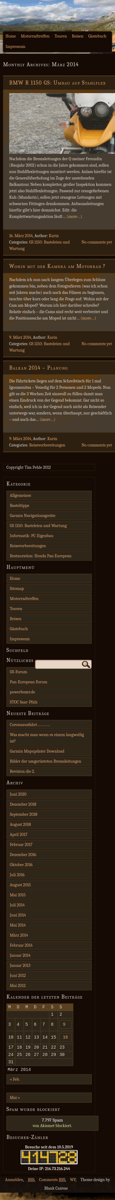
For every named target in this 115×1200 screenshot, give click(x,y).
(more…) (74, 216)
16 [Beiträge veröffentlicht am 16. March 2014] (65, 1040)
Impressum (15, 46)
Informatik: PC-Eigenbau (31, 535)
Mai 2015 (18, 895)
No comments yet (97, 242)
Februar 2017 (21, 844)
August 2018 (20, 824)
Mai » (15, 1105)
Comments (52, 1187)
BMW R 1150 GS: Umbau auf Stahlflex (57, 83)
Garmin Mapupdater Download (37, 751)
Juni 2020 (18, 794)
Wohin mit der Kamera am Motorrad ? (57, 266)
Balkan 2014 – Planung (38, 368)
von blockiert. (52, 1130)
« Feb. (15, 1086)
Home (11, 36)
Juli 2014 (17, 905)
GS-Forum (18, 671)
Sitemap (17, 588)
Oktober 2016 (21, 864)
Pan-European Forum (28, 682)
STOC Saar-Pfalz (23, 702)
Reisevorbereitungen (47, 445)
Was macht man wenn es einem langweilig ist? (47, 738)
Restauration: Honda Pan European (40, 555)
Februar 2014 (21, 945)
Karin (54, 235)
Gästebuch (97, 36)
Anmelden (14, 1187)
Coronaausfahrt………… (30, 724)
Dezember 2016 (23, 854)
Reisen (77, 36)
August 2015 (20, 884)
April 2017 (18, 834)
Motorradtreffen (35, 36)
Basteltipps (19, 505)
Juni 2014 (18, 915)
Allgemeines (20, 495)
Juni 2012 (18, 975)
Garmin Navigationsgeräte (33, 515)
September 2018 (23, 814)
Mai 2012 (18, 985)
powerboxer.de (22, 692)
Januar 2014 (20, 955)
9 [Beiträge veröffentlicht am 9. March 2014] (64, 1027)
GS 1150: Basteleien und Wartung (38, 525)
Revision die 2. (22, 771)
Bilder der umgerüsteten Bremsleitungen (45, 761)
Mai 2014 (18, 925)
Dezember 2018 (23, 804)
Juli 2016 (17, 874)
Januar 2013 (20, 965)
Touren (61, 36)
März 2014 (19, 935)
